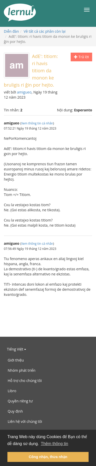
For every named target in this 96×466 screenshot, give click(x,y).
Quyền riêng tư (20, 401)
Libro (12, 390)
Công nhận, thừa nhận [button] (48, 457)
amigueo (24, 92)
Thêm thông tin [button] (54, 443)
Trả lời (81, 56)
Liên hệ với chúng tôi (25, 421)
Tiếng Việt (16, 349)
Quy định (15, 411)
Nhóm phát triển (21, 370)
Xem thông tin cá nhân (37, 123)
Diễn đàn (11, 31)
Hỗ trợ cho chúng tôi (25, 380)
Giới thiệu (16, 360)
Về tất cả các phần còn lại (45, 31)
